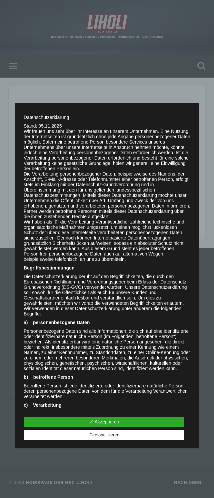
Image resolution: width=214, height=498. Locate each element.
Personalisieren (104, 434)
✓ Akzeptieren (104, 421)
